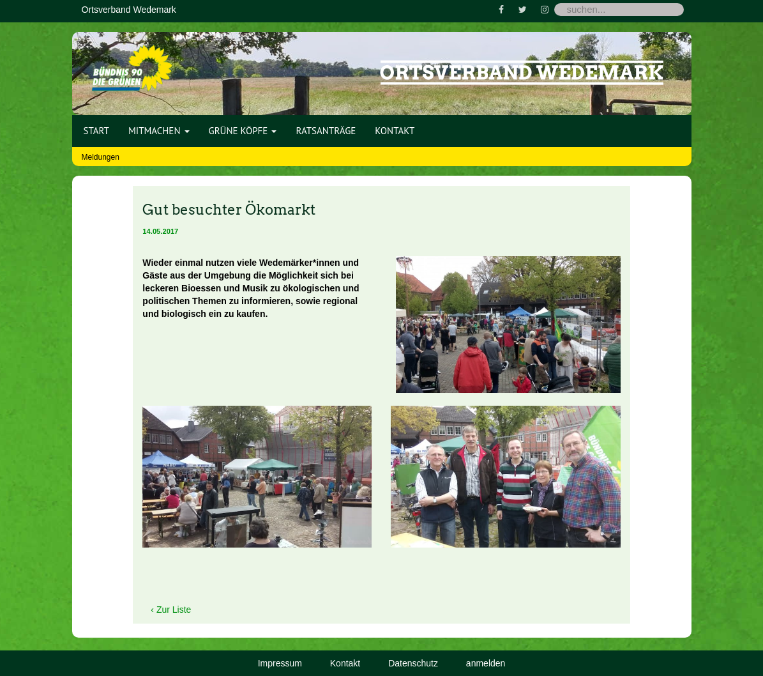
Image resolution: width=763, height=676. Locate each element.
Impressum (280, 663)
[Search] (619, 9)
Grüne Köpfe (243, 131)
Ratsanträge (326, 131)
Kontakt (394, 131)
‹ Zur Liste (171, 609)
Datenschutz (413, 663)
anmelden (486, 663)
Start (96, 131)
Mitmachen (159, 131)
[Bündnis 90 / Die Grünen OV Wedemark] (132, 63)
